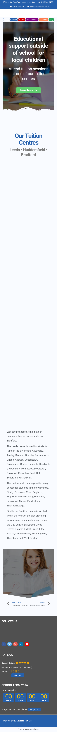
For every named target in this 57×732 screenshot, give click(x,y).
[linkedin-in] (21, 644)
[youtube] (27, 644)
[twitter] (10, 644)
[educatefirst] (28, 182)
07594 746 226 (17, 7)
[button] (3, 19)
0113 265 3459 (45, 2)
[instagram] (15, 644)
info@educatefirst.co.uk (38, 7)
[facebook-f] (4, 644)
